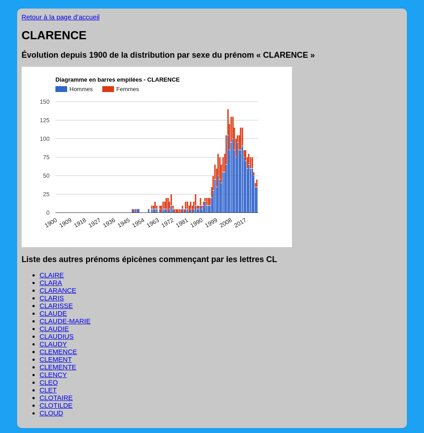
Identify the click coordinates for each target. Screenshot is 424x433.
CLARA (51, 282)
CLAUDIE (54, 328)
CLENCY (53, 374)
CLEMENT (56, 359)
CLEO (49, 382)
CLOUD (52, 413)
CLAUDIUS (57, 336)
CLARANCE (58, 290)
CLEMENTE (58, 367)
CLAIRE (52, 275)
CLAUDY (53, 344)
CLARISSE (56, 305)
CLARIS (52, 298)
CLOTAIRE (56, 397)
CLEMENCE (58, 351)
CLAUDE (53, 313)
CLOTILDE (56, 405)
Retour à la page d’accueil (61, 17)
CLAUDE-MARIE (65, 321)
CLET (48, 390)
